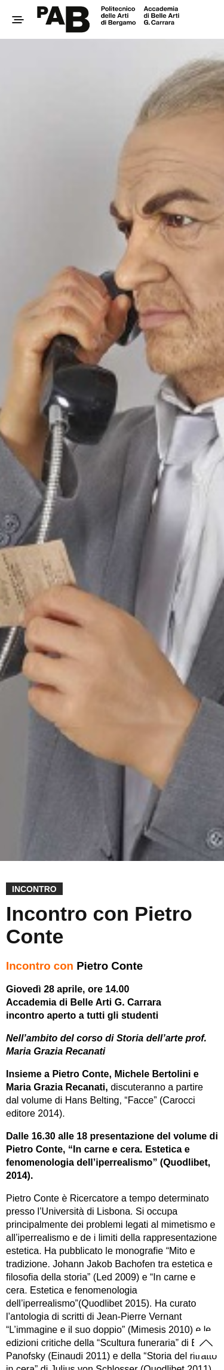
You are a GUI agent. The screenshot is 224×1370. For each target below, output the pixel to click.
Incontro (34, 889)
